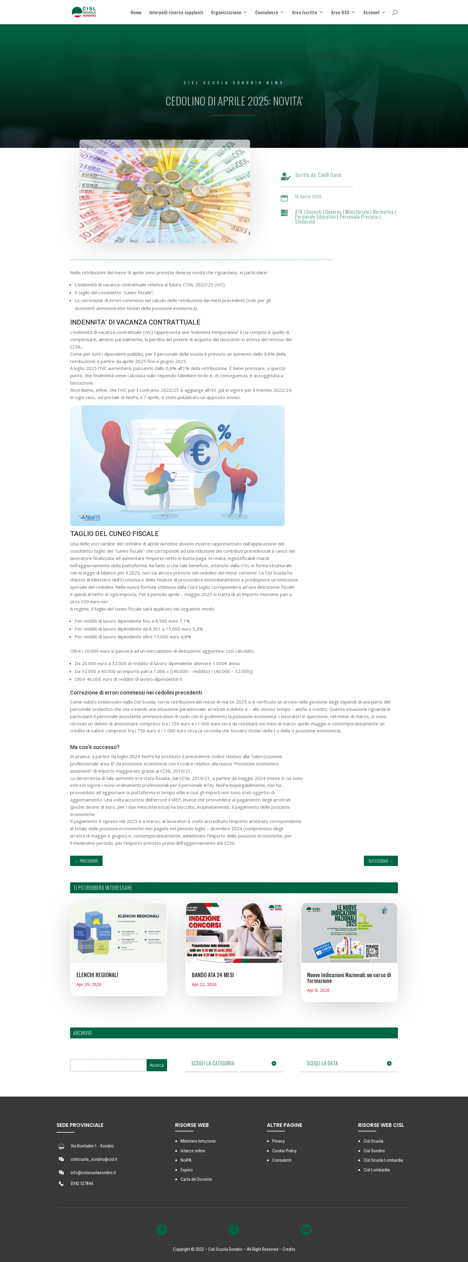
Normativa (389, 211)
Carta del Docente (196, 1179)
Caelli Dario (335, 174)
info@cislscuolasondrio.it (93, 1172)
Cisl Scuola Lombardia (383, 1160)
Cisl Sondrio (374, 1151)
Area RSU (340, 12)
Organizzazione (226, 12)
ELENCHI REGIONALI (97, 975)
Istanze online (193, 1151)
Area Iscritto (304, 12)
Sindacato (311, 221)
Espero (187, 1170)
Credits (289, 1249)
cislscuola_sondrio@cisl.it (94, 1159)
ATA (305, 211)
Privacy (278, 1141)
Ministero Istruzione (198, 1141)
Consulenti (281, 1160)
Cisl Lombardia (377, 1170)
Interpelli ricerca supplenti (176, 12)
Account (371, 12)
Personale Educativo (321, 216)
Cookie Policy (284, 1151)
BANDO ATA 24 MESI (213, 975)
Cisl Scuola (373, 1141)
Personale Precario (365, 216)
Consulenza (266, 12)
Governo (339, 211)
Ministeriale (363, 211)
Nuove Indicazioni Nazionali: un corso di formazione (349, 977)
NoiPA (186, 1160)
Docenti (320, 211)
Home (136, 12)
